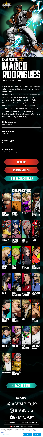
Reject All (37, 434)
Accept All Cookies (27, 434)
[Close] (40, 429)
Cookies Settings (5, 434)
